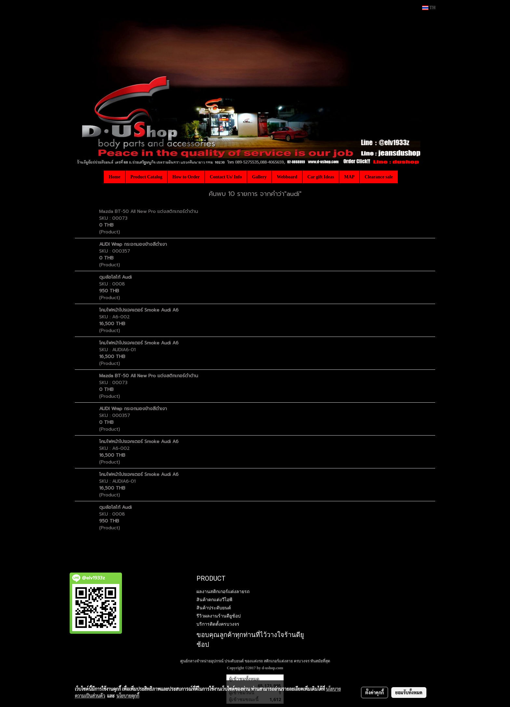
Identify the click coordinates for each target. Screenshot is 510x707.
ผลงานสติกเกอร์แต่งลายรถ (222, 591)
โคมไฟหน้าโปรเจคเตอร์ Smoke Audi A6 (139, 310)
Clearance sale (379, 176)
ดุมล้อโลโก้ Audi (115, 277)
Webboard (287, 176)
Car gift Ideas (320, 176)
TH (429, 7)
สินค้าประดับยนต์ (213, 607)
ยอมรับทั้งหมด (409, 692)
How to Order (186, 176)
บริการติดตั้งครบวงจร (217, 624)
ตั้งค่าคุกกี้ (374, 692)
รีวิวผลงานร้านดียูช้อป (218, 615)
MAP (349, 176)
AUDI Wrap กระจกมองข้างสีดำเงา (133, 244)
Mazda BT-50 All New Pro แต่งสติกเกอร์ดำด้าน (148, 211)
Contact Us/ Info (226, 176)
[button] (403, 176)
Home (114, 176)
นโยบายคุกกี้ (127, 696)
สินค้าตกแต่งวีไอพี (214, 599)
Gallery (259, 176)
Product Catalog (146, 176)
